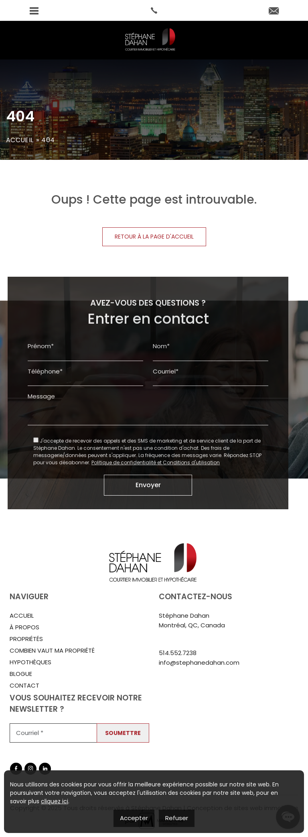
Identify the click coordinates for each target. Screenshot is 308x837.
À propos (24, 627)
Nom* (161, 371)
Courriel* (165, 396)
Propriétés (26, 639)
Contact (24, 685)
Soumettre (123, 733)
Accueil (19, 140)
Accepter (134, 818)
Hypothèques (30, 662)
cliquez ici (54, 801)
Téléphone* (45, 396)
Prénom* (41, 371)
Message (41, 421)
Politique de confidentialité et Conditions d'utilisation (155, 487)
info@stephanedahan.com (199, 662)
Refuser (176, 818)
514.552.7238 (178, 653)
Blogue (21, 674)
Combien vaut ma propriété (52, 650)
